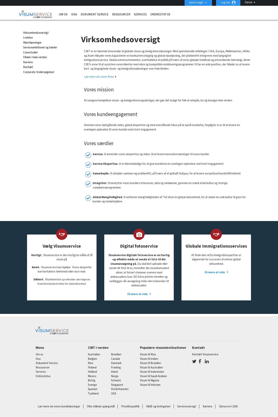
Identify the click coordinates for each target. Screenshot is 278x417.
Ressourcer (121, 14)
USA (113, 387)
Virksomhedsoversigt (36, 26)
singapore (117, 378)
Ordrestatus (160, 14)
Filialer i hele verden (35, 50)
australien (94, 348)
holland (92, 365)
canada (115, 352)
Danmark (116, 356)
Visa (74, 14)
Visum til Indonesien (152, 365)
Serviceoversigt (186, 400)
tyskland (93, 387)
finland (92, 361)
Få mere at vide (137, 287)
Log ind (225, 3)
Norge (115, 369)
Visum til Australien (151, 361)
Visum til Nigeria (149, 374)
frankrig (116, 361)
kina (90, 356)
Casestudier (30, 46)
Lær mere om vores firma (99, 70)
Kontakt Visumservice (205, 348)
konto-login (196, 3)
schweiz (116, 374)
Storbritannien (120, 382)
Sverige (92, 378)
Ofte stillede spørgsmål (101, 400)
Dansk (248, 2)
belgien (92, 352)
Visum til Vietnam (150, 378)
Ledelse (28, 31)
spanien (92, 382)
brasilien (116, 348)
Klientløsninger (32, 36)
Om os (63, 14)
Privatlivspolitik (130, 400)
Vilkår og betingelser (158, 400)
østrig (91, 374)
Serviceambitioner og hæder (40, 41)
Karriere (28, 55)
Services (140, 14)
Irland (114, 365)
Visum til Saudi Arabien (153, 369)
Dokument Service (94, 14)
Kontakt (28, 60)
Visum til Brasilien (150, 356)
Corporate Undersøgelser (38, 65)
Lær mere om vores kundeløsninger (59, 400)
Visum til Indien (149, 352)
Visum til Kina (148, 348)
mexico (92, 369)
